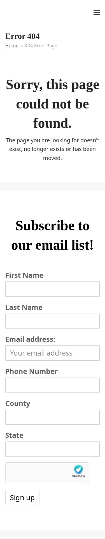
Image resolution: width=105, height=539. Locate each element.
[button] (97, 12)
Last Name (24, 307)
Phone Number (31, 371)
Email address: (30, 339)
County (17, 403)
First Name (24, 275)
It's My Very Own (31, 12)
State (14, 435)
